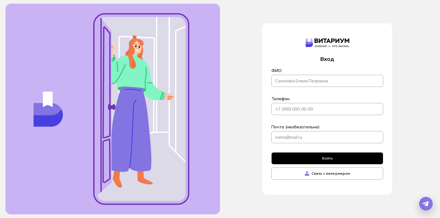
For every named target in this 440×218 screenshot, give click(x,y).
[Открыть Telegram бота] (426, 204)
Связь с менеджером (327, 173)
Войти (327, 158)
